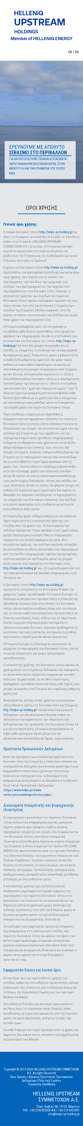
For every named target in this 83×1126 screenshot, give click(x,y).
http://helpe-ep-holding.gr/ (56, 232)
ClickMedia (48, 1084)
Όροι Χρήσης (18, 1077)
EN (77, 52)
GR (70, 52)
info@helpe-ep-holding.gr (64, 1114)
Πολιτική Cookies (50, 1080)
